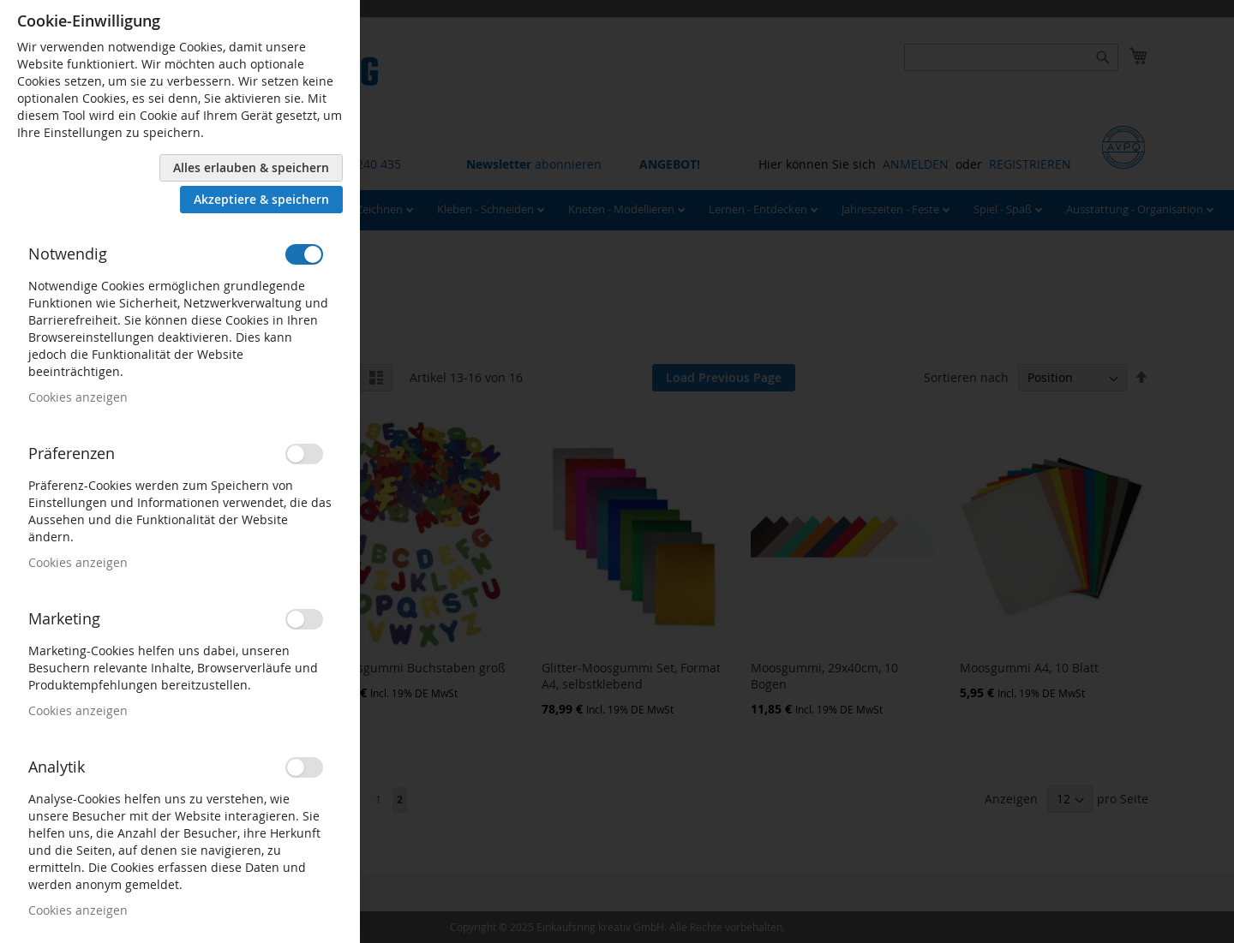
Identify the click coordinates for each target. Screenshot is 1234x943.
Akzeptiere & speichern (261, 199)
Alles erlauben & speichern (251, 167)
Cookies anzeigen (78, 397)
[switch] (304, 254)
